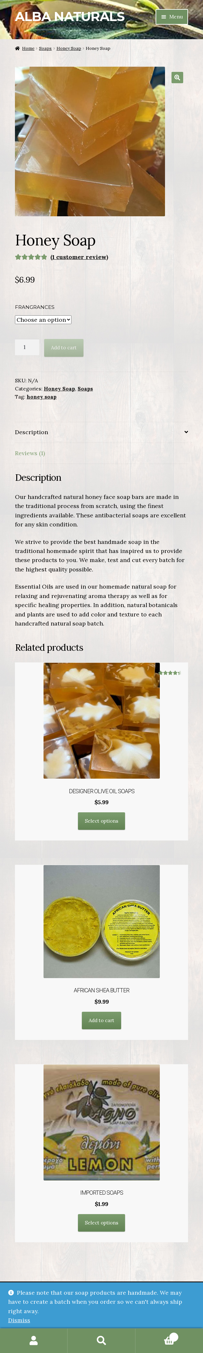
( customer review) (79, 257)
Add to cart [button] (101, 1020)
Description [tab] (31, 432)
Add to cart (64, 347)
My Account (34, 1341)
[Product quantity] (27, 347)
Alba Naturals (69, 16)
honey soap (42, 397)
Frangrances (35, 307)
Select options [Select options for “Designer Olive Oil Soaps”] (101, 821)
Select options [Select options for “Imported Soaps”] (101, 1223)
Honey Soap (69, 48)
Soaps (45, 48)
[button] (177, 77)
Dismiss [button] (19, 1320)
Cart (157, 1335)
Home (28, 48)
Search (101, 1341)
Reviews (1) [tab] (30, 453)
